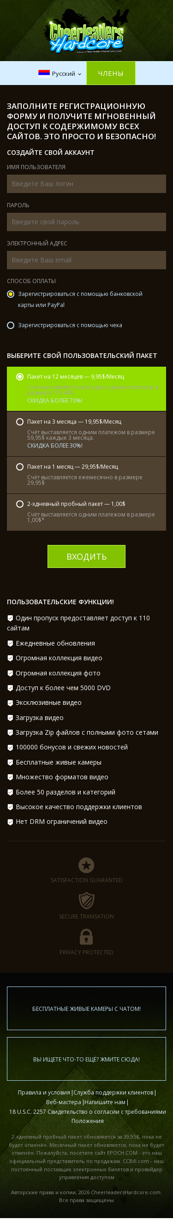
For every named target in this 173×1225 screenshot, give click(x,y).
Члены (111, 73)
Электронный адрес (37, 244)
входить (86, 556)
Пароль (18, 206)
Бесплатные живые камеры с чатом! (86, 1009)
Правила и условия (44, 1092)
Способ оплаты (31, 281)
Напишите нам (104, 1102)
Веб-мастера (63, 1102)
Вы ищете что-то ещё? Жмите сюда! (86, 1059)
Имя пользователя (36, 167)
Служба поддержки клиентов (113, 1092)
